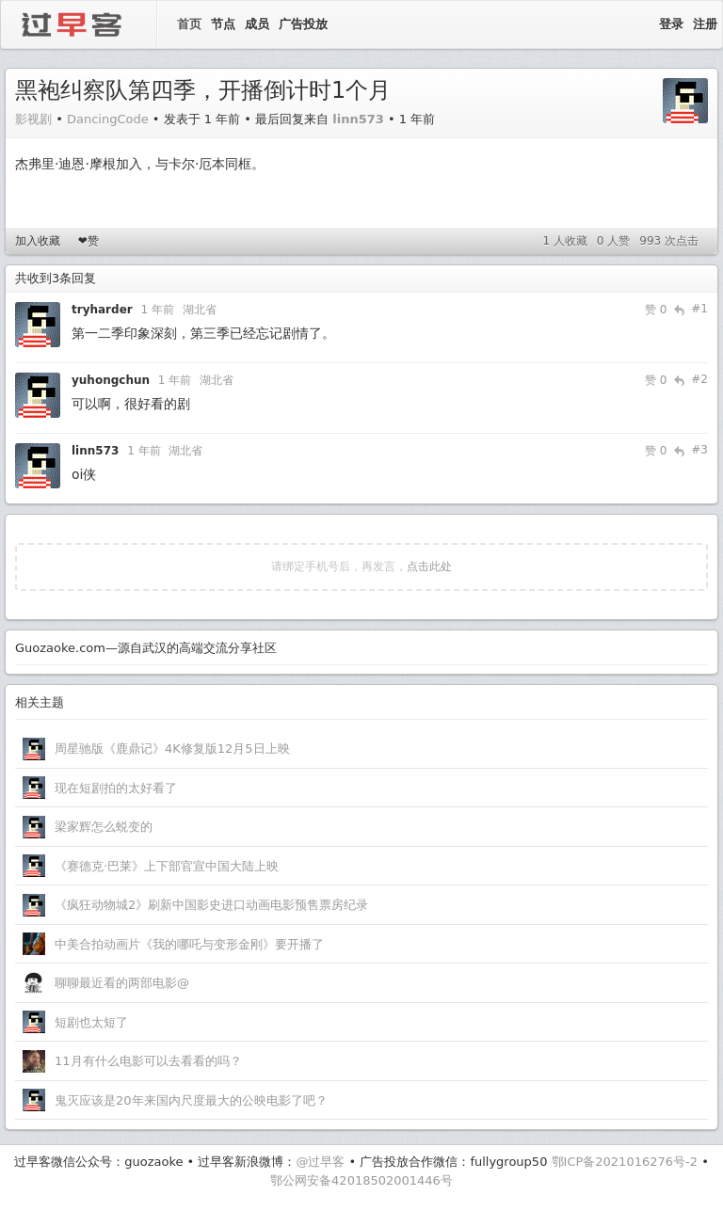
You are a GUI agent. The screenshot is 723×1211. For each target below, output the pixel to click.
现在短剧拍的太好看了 (116, 788)
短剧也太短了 (91, 1022)
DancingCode (108, 119)
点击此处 (429, 566)
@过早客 (320, 1162)
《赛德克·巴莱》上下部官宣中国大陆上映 (167, 866)
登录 (671, 24)
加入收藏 (37, 240)
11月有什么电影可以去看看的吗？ (148, 1061)
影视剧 (33, 119)
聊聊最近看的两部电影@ (122, 983)
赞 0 (656, 309)
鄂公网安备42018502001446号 (361, 1180)
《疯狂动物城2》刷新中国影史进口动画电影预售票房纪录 (211, 905)
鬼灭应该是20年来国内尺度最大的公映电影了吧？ (191, 1100)
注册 (705, 24)
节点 (223, 24)
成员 (257, 24)
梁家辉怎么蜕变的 (104, 827)
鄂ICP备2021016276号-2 (625, 1162)
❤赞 (88, 240)
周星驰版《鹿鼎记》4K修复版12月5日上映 (172, 748)
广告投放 (303, 24)
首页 (189, 24)
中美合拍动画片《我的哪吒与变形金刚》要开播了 (189, 944)
